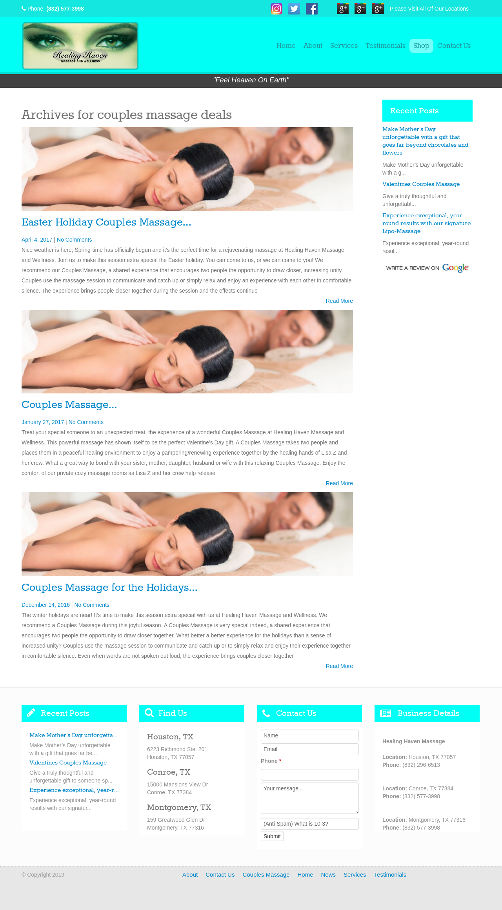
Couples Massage (265, 874)
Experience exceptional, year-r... (74, 790)
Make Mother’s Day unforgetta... (73, 735)
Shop (421, 46)
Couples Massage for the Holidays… (109, 587)
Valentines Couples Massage (421, 184)
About (313, 46)
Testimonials (386, 46)
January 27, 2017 (43, 422)
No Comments (74, 240)
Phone (271, 761)
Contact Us (454, 46)
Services (344, 46)
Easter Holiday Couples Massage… (106, 222)
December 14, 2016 (46, 605)
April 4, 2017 (37, 240)
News (328, 874)
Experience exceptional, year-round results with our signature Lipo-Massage (426, 223)
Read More (339, 301)
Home (286, 46)
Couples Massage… (69, 405)
